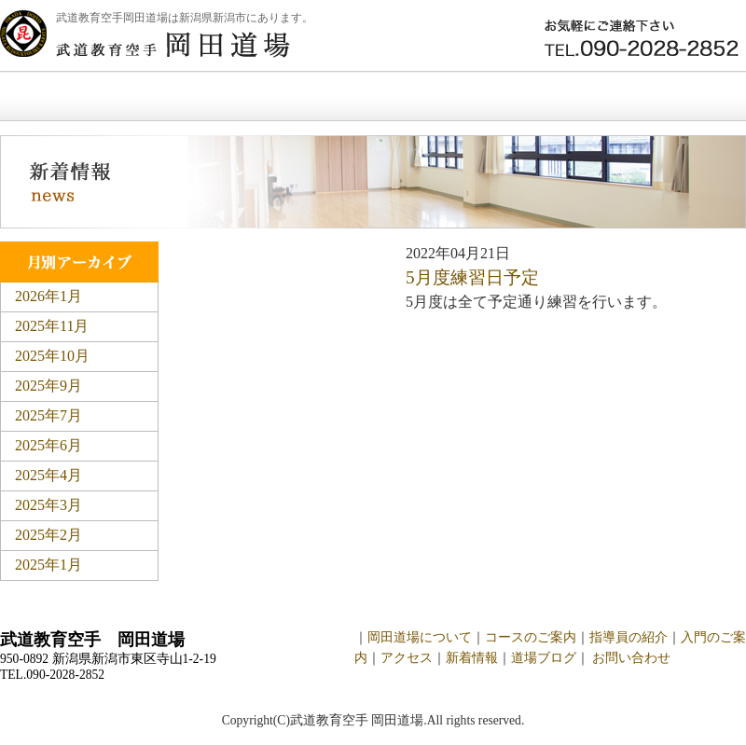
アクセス (406, 658)
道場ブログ (543, 658)
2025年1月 (48, 565)
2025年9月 (48, 385)
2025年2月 (48, 535)
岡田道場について (203, 96)
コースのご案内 (530, 637)
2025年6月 (48, 445)
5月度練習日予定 (472, 277)
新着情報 (521, 96)
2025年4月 (48, 475)
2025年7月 (48, 415)
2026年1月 (48, 296)
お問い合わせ (666, 96)
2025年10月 (52, 356)
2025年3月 (48, 505)
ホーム (55, 96)
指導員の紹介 (628, 637)
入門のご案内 (377, 96)
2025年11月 (52, 326)
